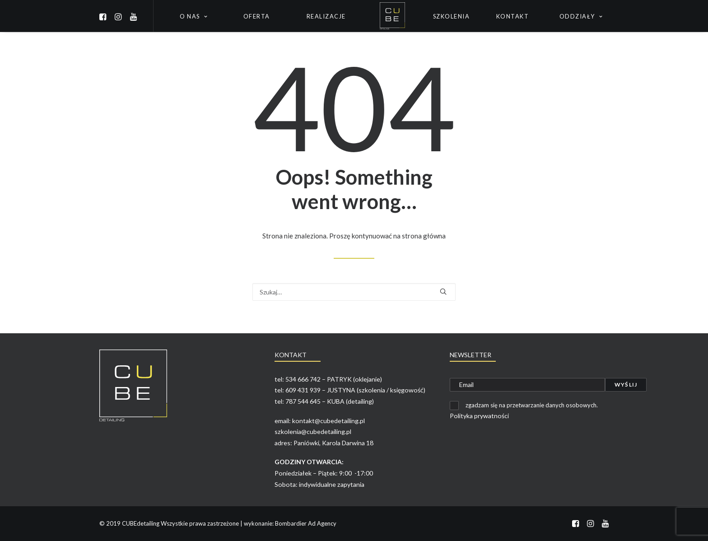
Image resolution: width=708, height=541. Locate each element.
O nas (193, 16)
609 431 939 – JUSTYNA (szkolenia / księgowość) (355, 390)
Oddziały (581, 16)
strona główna (424, 236)
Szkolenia (451, 16)
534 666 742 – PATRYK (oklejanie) (333, 379)
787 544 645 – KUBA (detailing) (329, 401)
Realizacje (326, 16)
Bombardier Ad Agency (305, 523)
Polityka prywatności (479, 416)
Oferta (256, 16)
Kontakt (512, 16)
